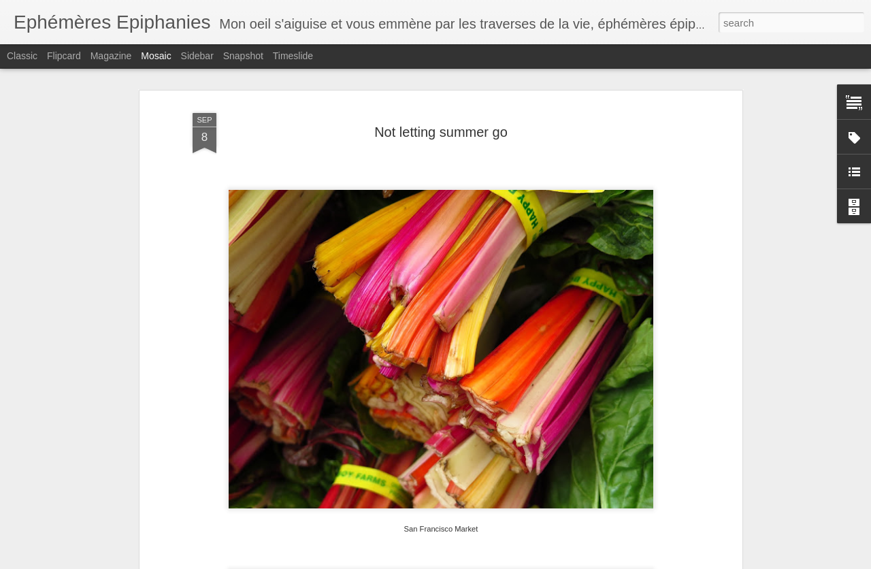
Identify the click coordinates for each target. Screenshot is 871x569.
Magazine (111, 55)
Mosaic (156, 55)
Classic (22, 55)
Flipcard (64, 55)
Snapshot (243, 55)
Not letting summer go (441, 132)
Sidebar (197, 55)
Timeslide (293, 55)
